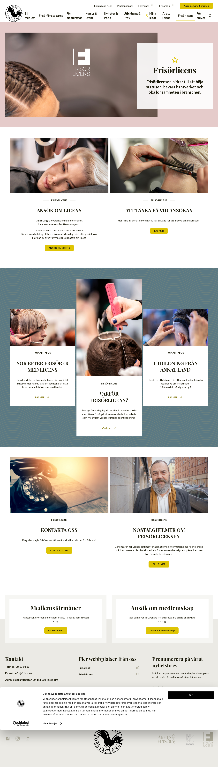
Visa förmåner (55, 622)
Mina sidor (150, 16)
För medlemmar (74, 16)
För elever (201, 16)
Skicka (204, 684)
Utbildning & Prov (132, 16)
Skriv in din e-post (162, 679)
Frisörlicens (185, 15)
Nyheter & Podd (111, 16)
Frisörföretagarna (51, 15)
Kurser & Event (91, 16)
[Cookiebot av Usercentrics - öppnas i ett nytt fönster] (21, 760)
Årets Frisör (166, 16)
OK (191, 732)
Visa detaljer (50, 760)
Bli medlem (30, 16)
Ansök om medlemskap (196, 5)
